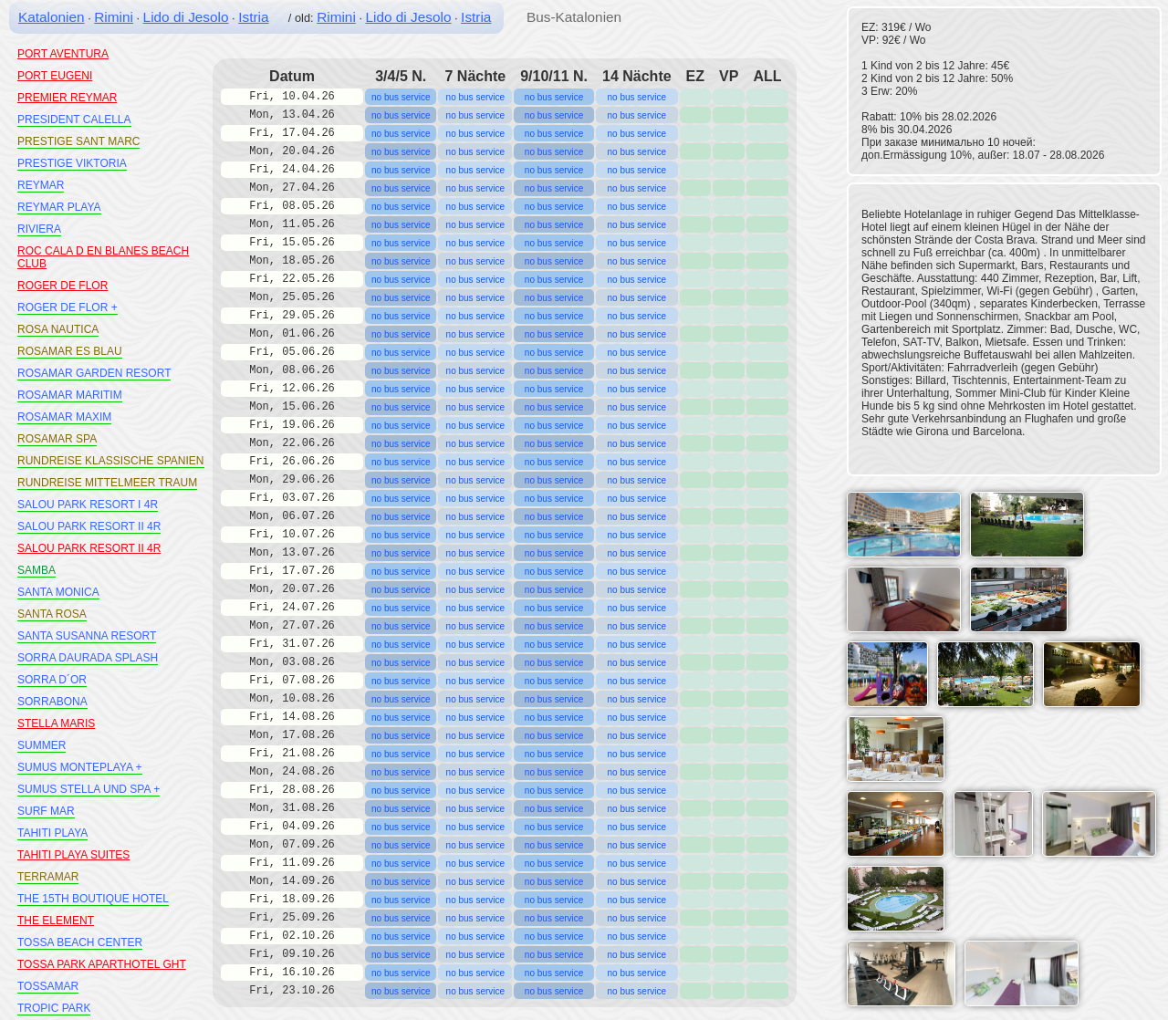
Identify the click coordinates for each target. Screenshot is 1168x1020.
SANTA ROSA (52, 614)
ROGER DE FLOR (62, 285)
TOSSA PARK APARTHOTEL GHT (101, 964)
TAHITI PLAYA (52, 833)
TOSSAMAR (47, 986)
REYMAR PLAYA (59, 207)
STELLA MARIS (56, 723)
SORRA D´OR (52, 679)
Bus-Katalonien (574, 17)
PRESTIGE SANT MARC (78, 141)
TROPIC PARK (53, 1008)
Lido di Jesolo (186, 17)
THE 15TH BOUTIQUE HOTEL (93, 898)
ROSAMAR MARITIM (69, 395)
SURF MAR (46, 811)
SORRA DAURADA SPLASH (87, 657)
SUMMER (41, 745)
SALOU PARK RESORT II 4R (89, 526)
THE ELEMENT (55, 920)
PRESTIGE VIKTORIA (72, 163)
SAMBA (36, 570)
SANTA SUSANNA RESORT (86, 636)
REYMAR (40, 185)
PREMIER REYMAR (67, 97)
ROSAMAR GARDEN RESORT (94, 373)
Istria (253, 17)
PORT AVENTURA (63, 53)
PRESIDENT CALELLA (74, 119)
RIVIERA (39, 229)
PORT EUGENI (54, 75)
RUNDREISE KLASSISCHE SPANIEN (110, 460)
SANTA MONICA (58, 592)
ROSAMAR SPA (57, 438)
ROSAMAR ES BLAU (69, 351)
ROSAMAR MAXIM (64, 417)
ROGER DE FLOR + (67, 307)
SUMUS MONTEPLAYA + (79, 767)
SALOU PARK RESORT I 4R (87, 504)
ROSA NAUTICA (58, 329)
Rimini (113, 17)
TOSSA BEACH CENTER (79, 942)
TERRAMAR (47, 876)
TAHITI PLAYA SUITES (73, 854)
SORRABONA (52, 701)
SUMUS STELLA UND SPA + (88, 789)
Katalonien (51, 17)
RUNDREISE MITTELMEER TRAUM (107, 482)
